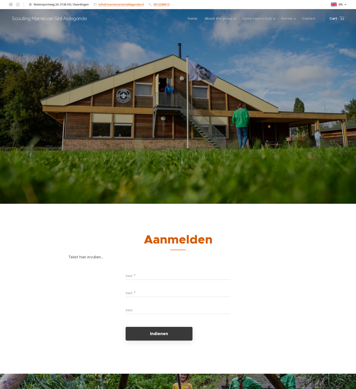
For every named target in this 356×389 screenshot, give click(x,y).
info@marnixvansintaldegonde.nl (121, 4)
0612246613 (161, 4)
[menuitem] (191, 18)
